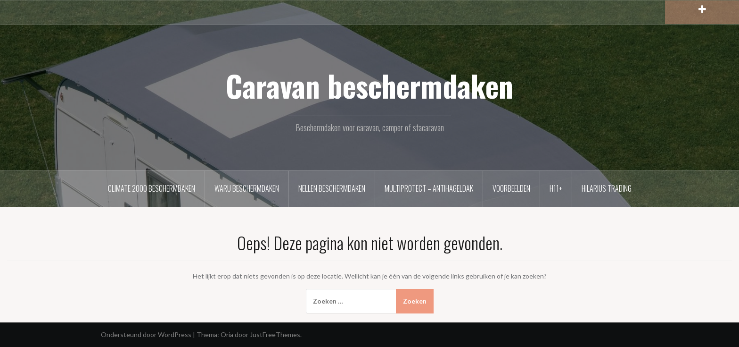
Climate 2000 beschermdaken (151, 188)
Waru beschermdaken (246, 188)
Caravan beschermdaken (369, 85)
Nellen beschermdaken (331, 188)
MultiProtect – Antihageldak (429, 188)
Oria (227, 334)
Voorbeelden (511, 188)
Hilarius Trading (607, 188)
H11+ (556, 188)
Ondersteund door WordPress (146, 334)
